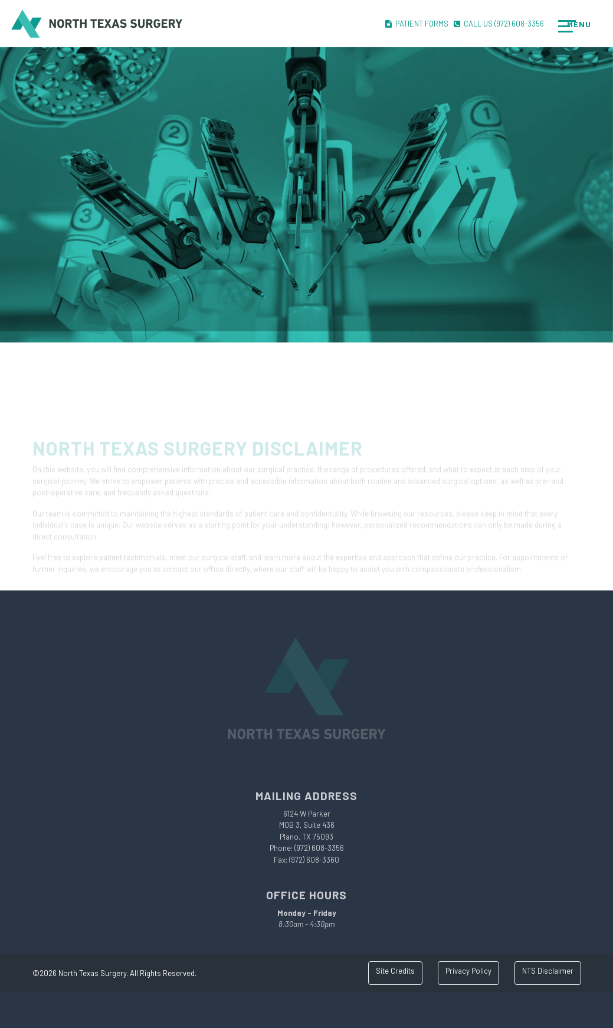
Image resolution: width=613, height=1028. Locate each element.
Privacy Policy (468, 970)
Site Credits (395, 970)
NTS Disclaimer (547, 970)
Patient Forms (416, 23)
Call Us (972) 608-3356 (499, 23)
